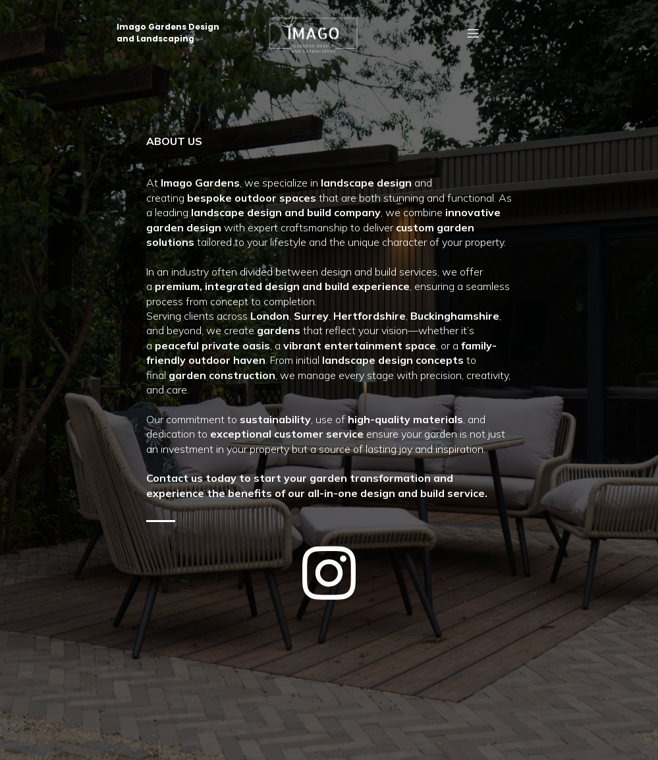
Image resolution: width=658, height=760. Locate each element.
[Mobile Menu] (473, 33)
